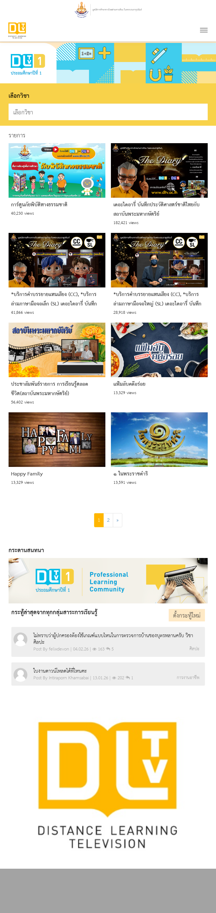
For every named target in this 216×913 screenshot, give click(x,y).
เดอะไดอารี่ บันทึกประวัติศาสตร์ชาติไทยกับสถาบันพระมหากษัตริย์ (156, 209)
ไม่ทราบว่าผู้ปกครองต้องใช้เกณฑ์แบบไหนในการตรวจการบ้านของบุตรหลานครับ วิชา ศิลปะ (113, 639)
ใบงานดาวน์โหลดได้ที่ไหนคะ (60, 671)
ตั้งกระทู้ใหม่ (187, 615)
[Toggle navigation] (204, 23)
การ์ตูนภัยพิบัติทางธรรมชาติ (39, 205)
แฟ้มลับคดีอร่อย (129, 384)
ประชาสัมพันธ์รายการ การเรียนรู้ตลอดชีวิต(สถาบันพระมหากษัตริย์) (49, 389)
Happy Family (27, 474)
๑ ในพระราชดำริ (130, 474)
